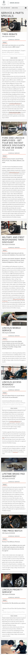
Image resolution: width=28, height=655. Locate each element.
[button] (5, 8)
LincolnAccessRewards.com (15, 103)
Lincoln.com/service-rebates (15, 112)
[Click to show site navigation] (25, 8)
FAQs (3, 437)
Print (4, 42)
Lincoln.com (15, 451)
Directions (15, 8)
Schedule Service (14, 39)
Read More (14, 58)
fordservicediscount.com (14, 172)
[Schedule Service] (14, 25)
